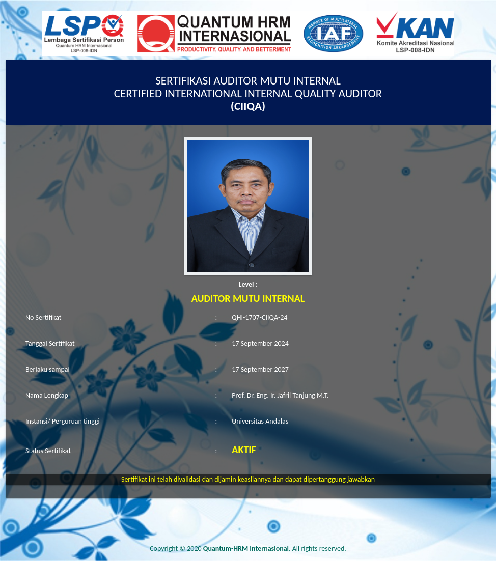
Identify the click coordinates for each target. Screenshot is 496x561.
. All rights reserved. (274, 548)
